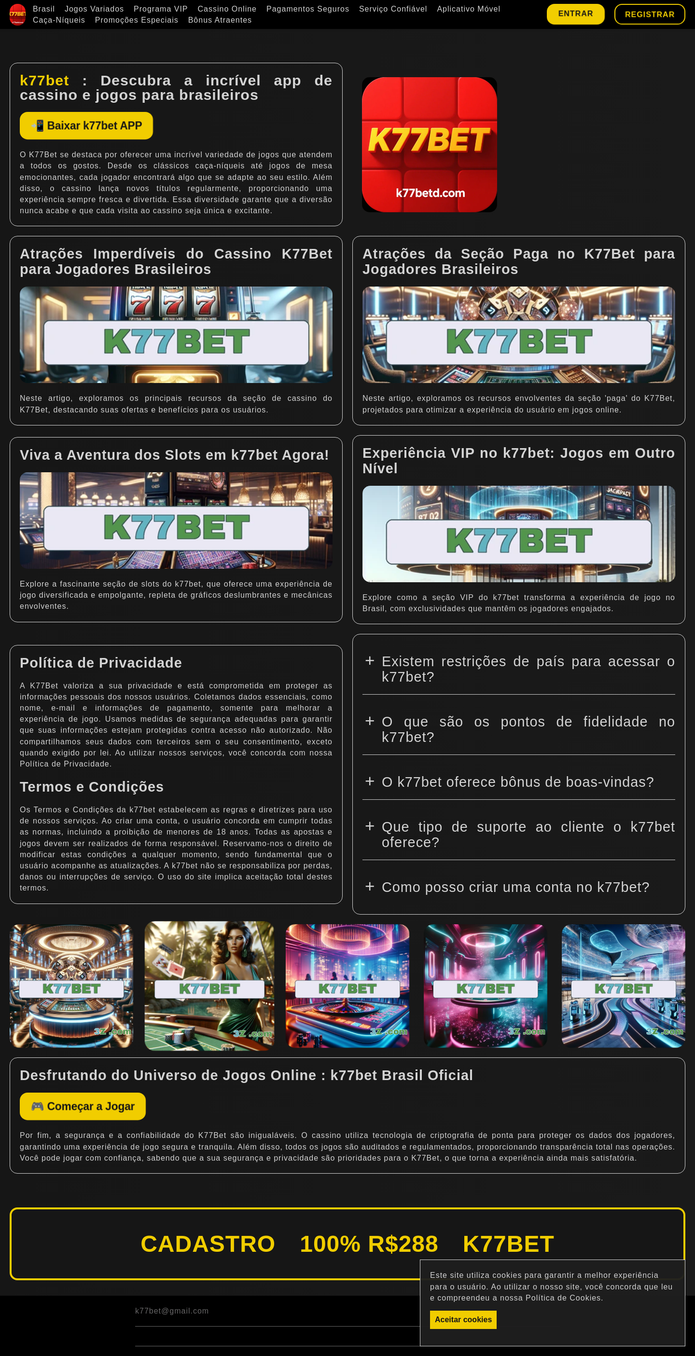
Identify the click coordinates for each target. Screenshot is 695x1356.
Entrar (575, 13)
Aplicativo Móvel (468, 9)
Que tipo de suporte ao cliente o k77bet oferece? (528, 837)
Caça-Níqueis (59, 20)
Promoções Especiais (137, 20)
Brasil (44, 9)
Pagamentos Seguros (307, 9)
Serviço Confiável (393, 9)
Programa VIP (161, 9)
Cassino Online (227, 9)
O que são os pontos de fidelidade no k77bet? (528, 732)
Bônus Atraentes (220, 20)
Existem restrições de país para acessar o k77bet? (528, 672)
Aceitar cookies (463, 1319)
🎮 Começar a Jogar (103, 1110)
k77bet (44, 80)
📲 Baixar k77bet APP (107, 127)
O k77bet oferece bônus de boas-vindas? (518, 785)
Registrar (650, 14)
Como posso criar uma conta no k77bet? (516, 890)
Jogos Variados (94, 9)
